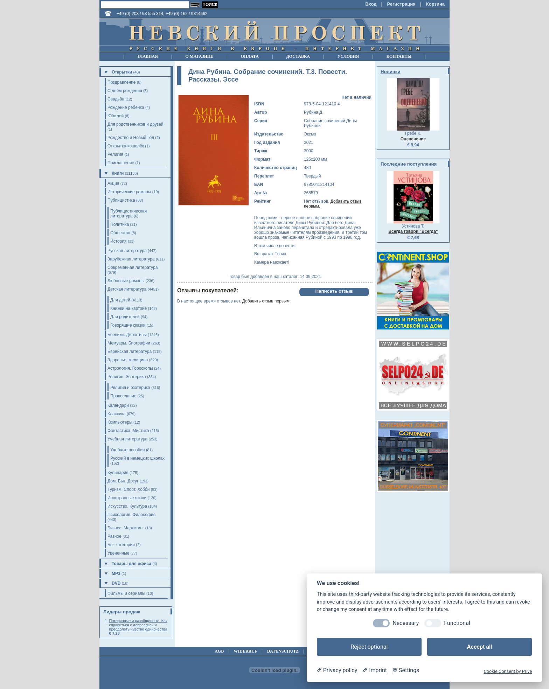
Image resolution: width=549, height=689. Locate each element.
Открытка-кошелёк (125, 146)
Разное (114, 536)
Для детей (120, 300)
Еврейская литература (129, 351)
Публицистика (121, 200)
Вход (370, 4)
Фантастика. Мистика (128, 430)
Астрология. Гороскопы (130, 368)
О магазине (199, 56)
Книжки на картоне (128, 308)
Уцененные (118, 553)
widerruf (245, 651)
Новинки (390, 71)
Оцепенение (413, 139)
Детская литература (126, 289)
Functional (457, 623)
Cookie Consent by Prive (508, 671)
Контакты (399, 56)
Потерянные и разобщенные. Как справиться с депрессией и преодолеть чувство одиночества (138, 625)
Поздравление (121, 82)
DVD (116, 583)
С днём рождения (124, 90)
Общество (120, 232)
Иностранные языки (126, 497)
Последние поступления (409, 164)
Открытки (122, 72)
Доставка (298, 56)
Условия (348, 56)
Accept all (479, 646)
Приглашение (120, 162)
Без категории (121, 544)
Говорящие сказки (127, 325)
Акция (113, 183)
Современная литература (132, 267)
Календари (118, 405)
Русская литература (127, 250)
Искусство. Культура (127, 506)
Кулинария (117, 472)
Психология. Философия (131, 514)
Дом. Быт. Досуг (123, 481)
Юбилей (115, 115)
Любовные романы (126, 280)
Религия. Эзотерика (126, 376)
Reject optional (369, 646)
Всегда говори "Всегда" (413, 231)
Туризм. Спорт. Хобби (128, 489)
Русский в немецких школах (137, 458)
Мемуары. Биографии (128, 343)
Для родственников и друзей (135, 124)
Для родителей (125, 316)
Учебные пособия (127, 449)
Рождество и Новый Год (130, 137)
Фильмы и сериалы (126, 593)
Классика (116, 413)
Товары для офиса (131, 563)
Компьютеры (119, 422)
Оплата (250, 56)
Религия (115, 154)
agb (219, 651)
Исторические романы (129, 191)
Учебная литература (127, 439)
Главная (148, 56)
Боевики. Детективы (127, 334)
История (118, 241)
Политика (119, 224)
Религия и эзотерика (130, 387)
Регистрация (401, 4)
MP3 (116, 573)
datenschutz (283, 651)
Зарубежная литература (131, 259)
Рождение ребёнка (125, 107)
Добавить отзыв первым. (266, 301)
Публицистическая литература (128, 213)
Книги (118, 173)
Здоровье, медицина (127, 359)
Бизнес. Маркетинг (125, 528)
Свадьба (115, 99)
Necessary (405, 623)
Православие (123, 396)
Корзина (435, 4)
